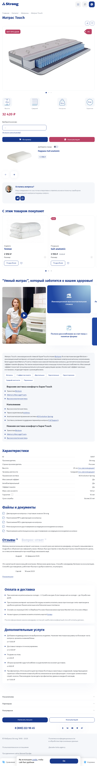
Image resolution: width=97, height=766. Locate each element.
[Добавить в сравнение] (87, 23)
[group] (48, 58)
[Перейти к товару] (25, 241)
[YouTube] (72, 728)
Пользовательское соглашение (15, 747)
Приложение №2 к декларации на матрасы (22, 522)
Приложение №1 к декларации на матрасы (21, 517)
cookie (34, 760)
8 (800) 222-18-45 (25, 728)
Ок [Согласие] (64, 761)
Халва (49, 614)
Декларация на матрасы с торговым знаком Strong (25, 513)
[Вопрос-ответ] (34, 540)
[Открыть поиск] (78, 4)
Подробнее (11, 263)
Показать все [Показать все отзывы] (7, 576)
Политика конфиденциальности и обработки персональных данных (63, 739)
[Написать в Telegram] (17, 198)
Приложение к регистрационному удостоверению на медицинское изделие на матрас (39, 531)
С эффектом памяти (24, 375)
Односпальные (53, 375)
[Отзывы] (10, 540)
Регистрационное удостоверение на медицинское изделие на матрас (32, 526)
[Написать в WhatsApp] (22, 198)
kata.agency (60, 747)
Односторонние (68, 375)
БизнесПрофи (25, 753)
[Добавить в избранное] (92, 23)
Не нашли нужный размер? (11, 132)
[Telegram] (77, 728)
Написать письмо (25, 720)
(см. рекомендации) (86, 468)
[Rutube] (82, 728)
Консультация (72, 720)
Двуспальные (39, 375)
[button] (46, 92)
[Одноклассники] (63, 728)
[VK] (67, 728)
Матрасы (9, 375)
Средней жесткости (13, 380)
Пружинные (28, 380)
